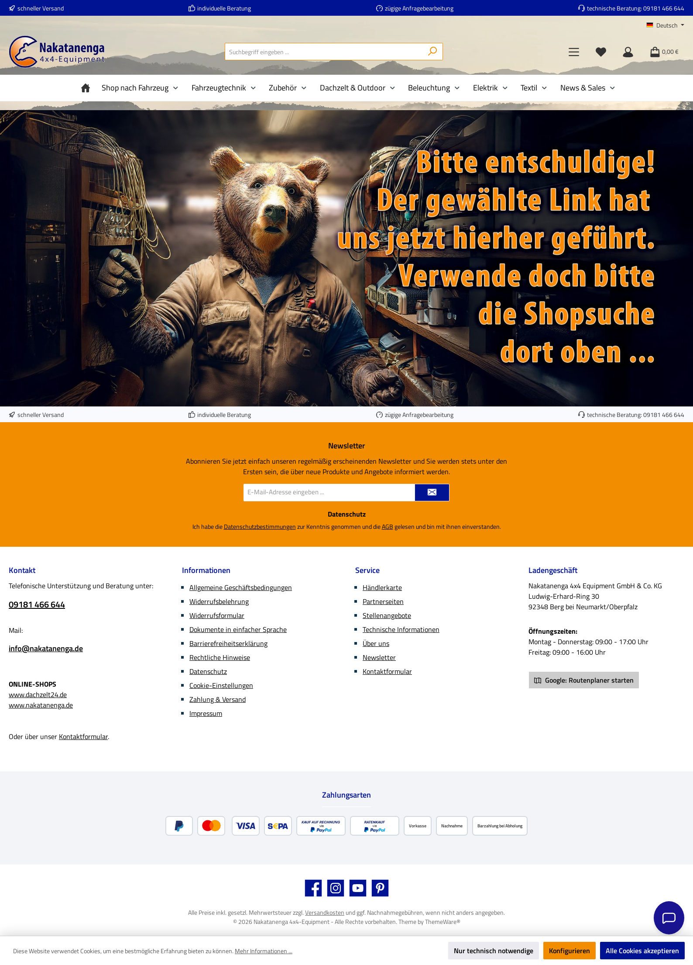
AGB (387, 526)
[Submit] (432, 492)
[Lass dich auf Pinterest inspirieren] (380, 888)
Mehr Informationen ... (263, 950)
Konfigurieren (569, 950)
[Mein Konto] (628, 52)
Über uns (376, 643)
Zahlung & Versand (217, 699)
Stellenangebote (387, 615)
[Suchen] (432, 51)
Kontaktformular (83, 736)
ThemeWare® (442, 921)
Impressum (205, 713)
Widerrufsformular (216, 615)
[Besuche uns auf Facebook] (313, 888)
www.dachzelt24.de (38, 694)
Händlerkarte (382, 587)
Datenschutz (208, 671)
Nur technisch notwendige (493, 950)
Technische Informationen (401, 629)
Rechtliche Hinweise (219, 657)
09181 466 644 (663, 8)
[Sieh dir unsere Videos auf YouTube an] (357, 888)
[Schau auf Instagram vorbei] (335, 888)
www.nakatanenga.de (41, 705)
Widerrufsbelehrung (219, 601)
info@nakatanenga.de (46, 648)
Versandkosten (324, 912)
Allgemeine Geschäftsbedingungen (240, 587)
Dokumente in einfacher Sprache (238, 629)
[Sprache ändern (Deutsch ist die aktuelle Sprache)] (665, 25)
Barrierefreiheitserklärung (228, 643)
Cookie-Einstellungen (221, 685)
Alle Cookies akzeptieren (642, 950)
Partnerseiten (383, 601)
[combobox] (324, 51)
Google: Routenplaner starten (584, 680)
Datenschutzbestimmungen (260, 526)
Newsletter (379, 657)
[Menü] (574, 52)
